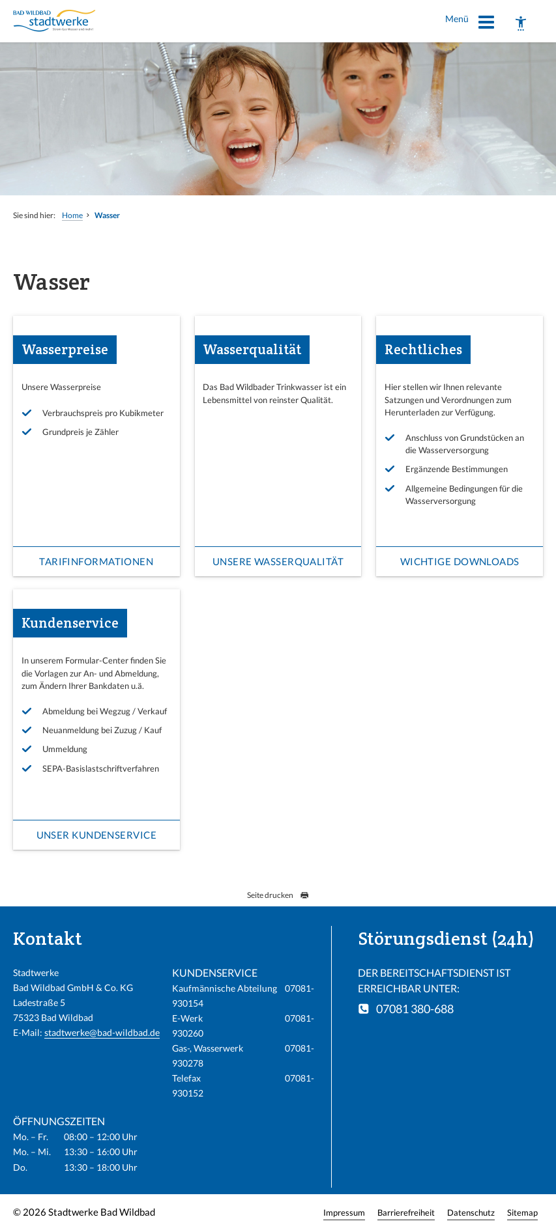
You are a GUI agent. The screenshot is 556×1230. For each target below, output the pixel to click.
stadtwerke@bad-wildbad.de (102, 1032)
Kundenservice (70, 623)
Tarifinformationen (96, 561)
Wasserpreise (65, 349)
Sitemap (522, 1212)
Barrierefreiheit (406, 1212)
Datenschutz (471, 1212)
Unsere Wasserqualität (278, 561)
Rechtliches (423, 349)
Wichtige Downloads (459, 561)
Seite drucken (278, 895)
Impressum (344, 1212)
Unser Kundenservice (97, 835)
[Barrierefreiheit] (520, 23)
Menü (470, 24)
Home (72, 215)
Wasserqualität (252, 349)
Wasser (107, 215)
